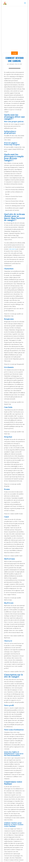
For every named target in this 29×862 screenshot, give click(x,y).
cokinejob (11, 64)
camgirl (14, 53)
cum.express (12, 249)
